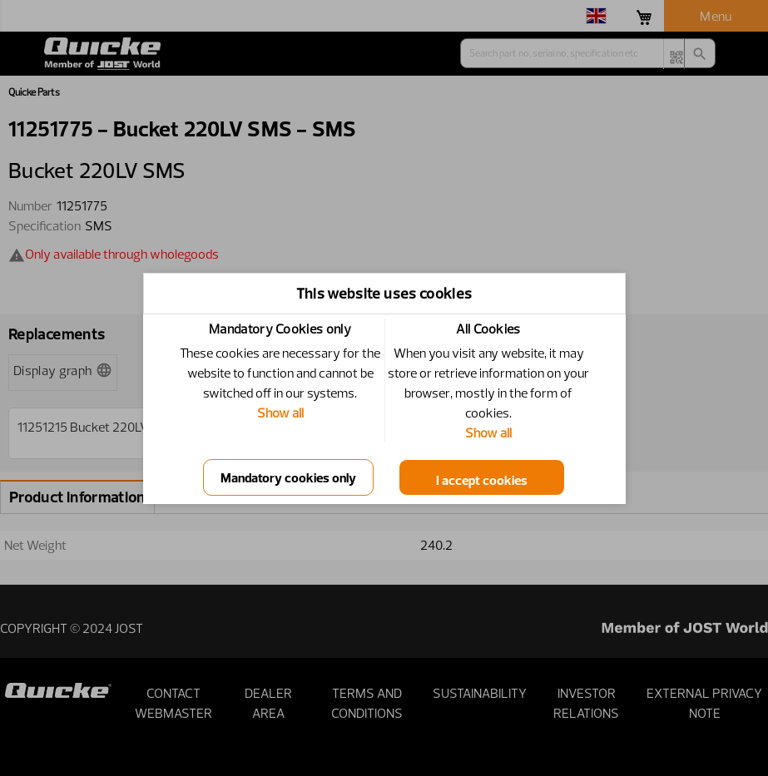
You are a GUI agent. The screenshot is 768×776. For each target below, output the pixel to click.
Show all (280, 412)
